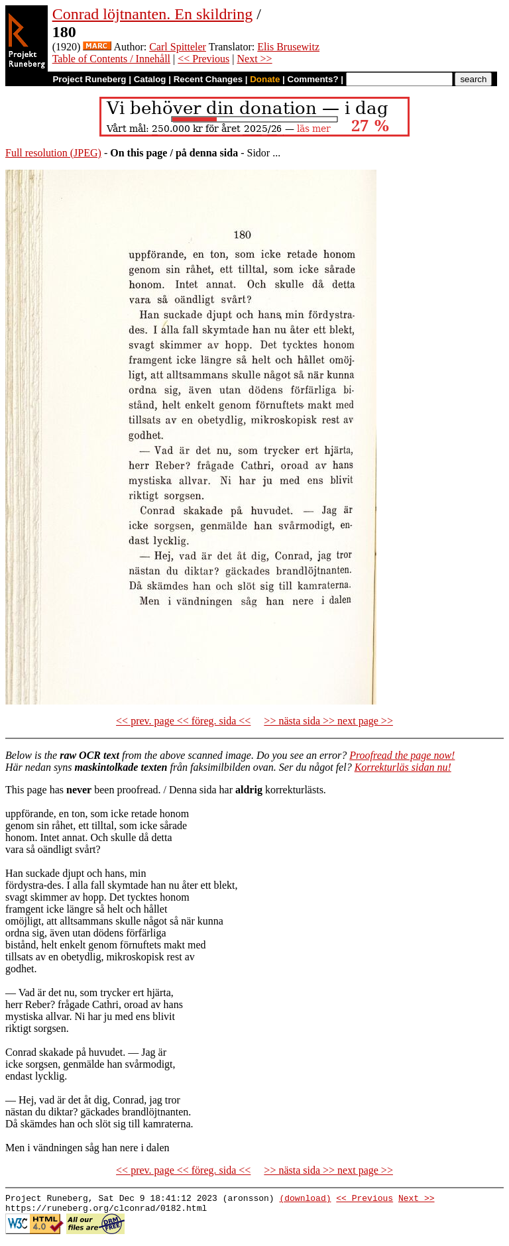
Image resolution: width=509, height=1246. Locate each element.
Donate (265, 79)
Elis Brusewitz (288, 46)
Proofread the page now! (402, 755)
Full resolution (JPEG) (53, 152)
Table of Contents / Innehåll (111, 58)
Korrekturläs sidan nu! (403, 767)
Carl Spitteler (177, 46)
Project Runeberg (89, 79)
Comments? (313, 79)
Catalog (150, 79)
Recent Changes (208, 79)
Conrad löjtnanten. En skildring (152, 14)
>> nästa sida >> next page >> (328, 720)
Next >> (254, 58)
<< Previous (203, 58)
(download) (305, 1200)
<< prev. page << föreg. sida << (183, 720)
